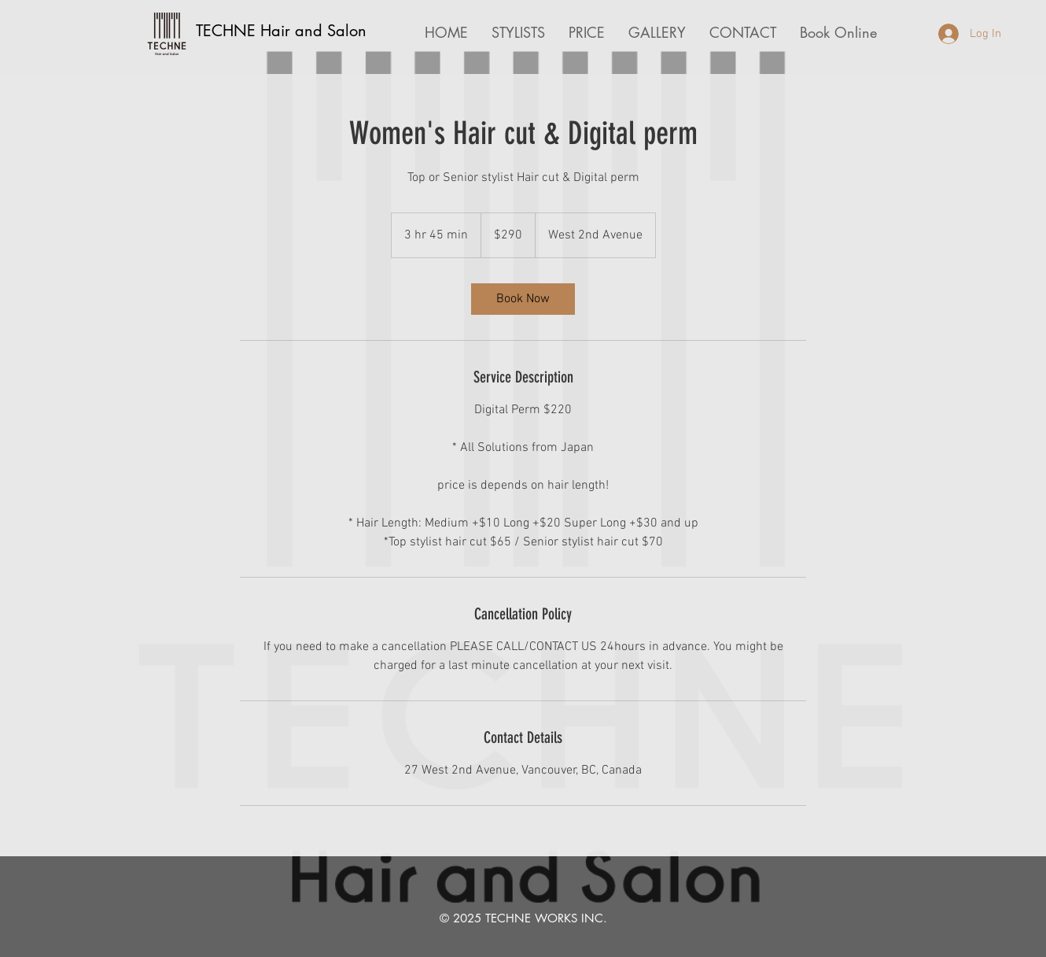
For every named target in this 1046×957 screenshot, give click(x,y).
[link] (523, 299)
